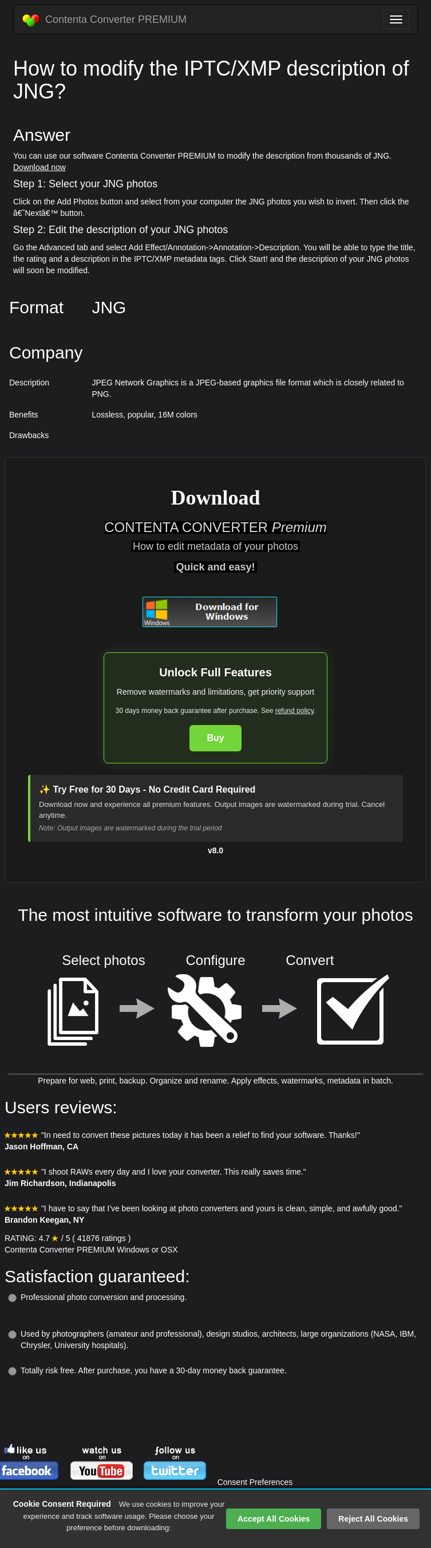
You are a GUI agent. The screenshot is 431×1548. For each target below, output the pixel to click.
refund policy (294, 711)
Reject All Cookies (373, 1518)
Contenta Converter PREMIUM (104, 20)
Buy (215, 738)
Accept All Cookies (274, 1518)
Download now (39, 167)
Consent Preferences (255, 1482)
